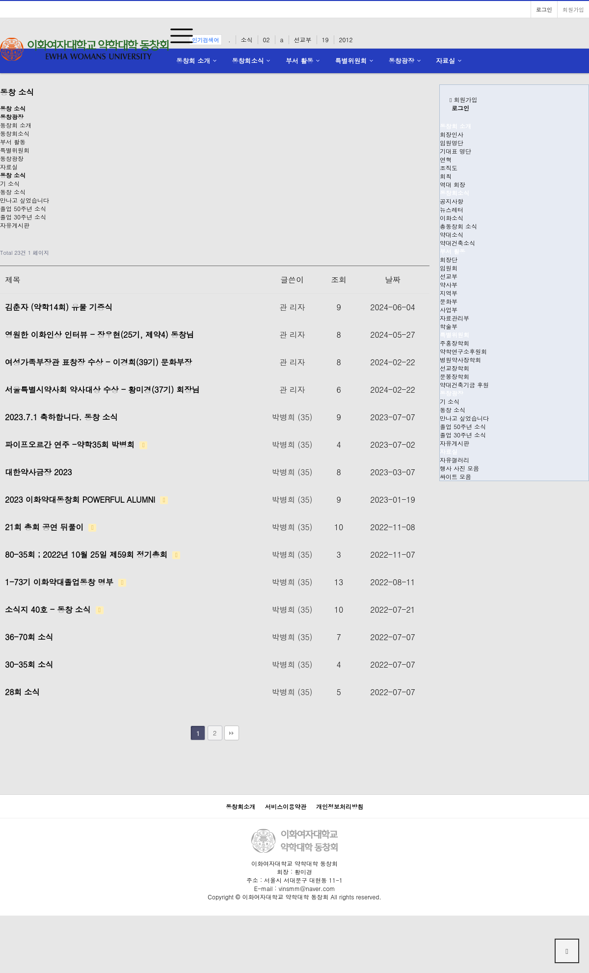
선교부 (448, 276)
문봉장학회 (454, 376)
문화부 (448, 301)
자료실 (445, 60)
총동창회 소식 (458, 226)
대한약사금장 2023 (38, 472)
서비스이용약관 (285, 806)
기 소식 (10, 183)
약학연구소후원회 (463, 351)
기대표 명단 (455, 151)
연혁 (446, 159)
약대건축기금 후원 (464, 384)
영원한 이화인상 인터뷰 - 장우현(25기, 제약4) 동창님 (99, 334)
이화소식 (451, 218)
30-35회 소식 (29, 664)
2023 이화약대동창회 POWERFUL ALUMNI (86, 499)
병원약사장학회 (460, 359)
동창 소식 (13, 192)
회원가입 (573, 9)
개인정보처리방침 (339, 806)
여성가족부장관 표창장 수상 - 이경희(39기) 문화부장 (98, 362)
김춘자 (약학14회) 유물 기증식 (58, 307)
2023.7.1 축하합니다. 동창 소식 (61, 417)
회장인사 (451, 134)
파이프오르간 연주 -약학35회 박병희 (76, 444)
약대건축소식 (457, 243)
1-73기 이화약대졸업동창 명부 (65, 582)
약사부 (448, 284)
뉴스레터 (451, 209)
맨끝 (231, 733)
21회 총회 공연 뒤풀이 (50, 527)
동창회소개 (240, 806)
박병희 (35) (292, 417)
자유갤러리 (454, 460)
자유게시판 (14, 225)
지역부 (448, 293)
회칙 (446, 176)
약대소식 (451, 234)
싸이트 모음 (455, 476)
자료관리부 (454, 318)
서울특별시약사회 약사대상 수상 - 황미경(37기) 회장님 (102, 389)
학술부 (448, 326)
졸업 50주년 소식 (23, 208)
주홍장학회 (454, 343)
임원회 (448, 268)
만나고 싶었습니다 (24, 200)
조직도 (448, 167)
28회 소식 (22, 692)
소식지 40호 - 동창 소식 (54, 609)
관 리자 (292, 307)
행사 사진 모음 (459, 468)
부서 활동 (299, 60)
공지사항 (451, 201)
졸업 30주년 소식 (23, 217)
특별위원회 (351, 60)
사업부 (448, 309)
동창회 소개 (193, 60)
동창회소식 (248, 60)
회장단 (448, 259)
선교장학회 (454, 368)
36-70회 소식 (29, 637)
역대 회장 (452, 184)
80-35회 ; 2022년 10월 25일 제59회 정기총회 (92, 554)
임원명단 (451, 142)
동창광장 (401, 60)
